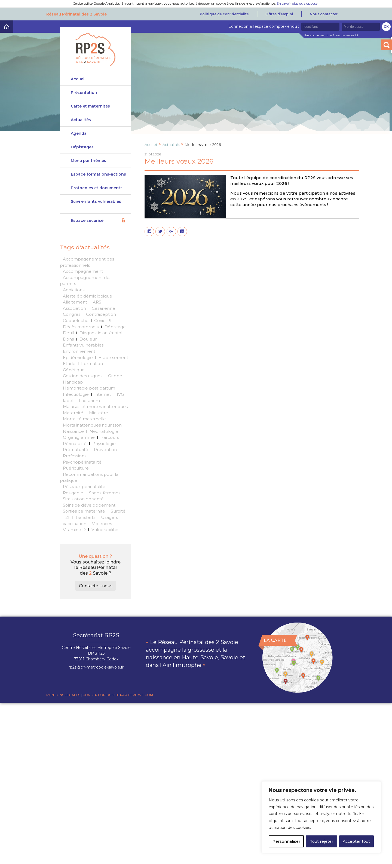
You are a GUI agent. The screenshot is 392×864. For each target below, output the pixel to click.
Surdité (118, 522)
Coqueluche (75, 331)
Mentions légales (63, 706)
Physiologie (104, 454)
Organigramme (79, 448)
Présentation (84, 92)
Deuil (68, 343)
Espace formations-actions (98, 180)
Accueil (78, 78)
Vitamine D (74, 540)
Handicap (73, 393)
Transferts (85, 528)
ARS (97, 312)
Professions (74, 466)
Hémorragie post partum (89, 399)
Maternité (73, 423)
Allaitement (75, 312)
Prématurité (75, 460)
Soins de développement (89, 515)
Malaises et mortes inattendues (95, 417)
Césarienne (103, 318)
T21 (66, 528)
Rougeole (73, 503)
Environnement (79, 362)
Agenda (79, 135)
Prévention (105, 460)
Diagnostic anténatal (100, 343)
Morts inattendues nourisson (92, 436)
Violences (102, 534)
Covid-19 (103, 331)
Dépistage (115, 337)
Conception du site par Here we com (117, 706)
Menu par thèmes (88, 165)
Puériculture (76, 479)
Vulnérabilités (105, 540)
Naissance (73, 442)
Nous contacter (324, 14)
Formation (92, 374)
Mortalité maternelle (84, 429)
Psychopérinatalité (82, 472)
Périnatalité (75, 454)
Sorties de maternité (84, 522)
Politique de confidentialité (224, 14)
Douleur (88, 349)
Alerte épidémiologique (87, 306)
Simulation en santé (83, 509)
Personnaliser (286, 841)
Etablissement (113, 368)
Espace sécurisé (87, 231)
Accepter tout (356, 841)
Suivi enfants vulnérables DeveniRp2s (96, 214)
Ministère (98, 423)
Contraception (101, 325)
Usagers (109, 528)
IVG (120, 405)
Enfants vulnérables (83, 356)
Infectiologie (76, 405)
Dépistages (82, 149)
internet (102, 405)
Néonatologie (104, 442)
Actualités (81, 122)
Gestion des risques (82, 386)
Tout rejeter (321, 841)
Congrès (71, 325)
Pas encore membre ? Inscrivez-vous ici (331, 35)
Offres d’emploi (279, 14)
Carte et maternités (90, 108)
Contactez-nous (95, 596)
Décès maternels (81, 337)
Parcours (109, 448)
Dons (68, 349)
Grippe (115, 386)
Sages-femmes (104, 503)
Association (74, 318)
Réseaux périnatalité (84, 497)
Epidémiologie (78, 368)
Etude (69, 374)
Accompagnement (83, 282)
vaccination (74, 534)
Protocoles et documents (96, 196)
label (68, 411)
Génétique (74, 380)
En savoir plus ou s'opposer (298, 3)
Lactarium (89, 411)
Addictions (73, 300)
